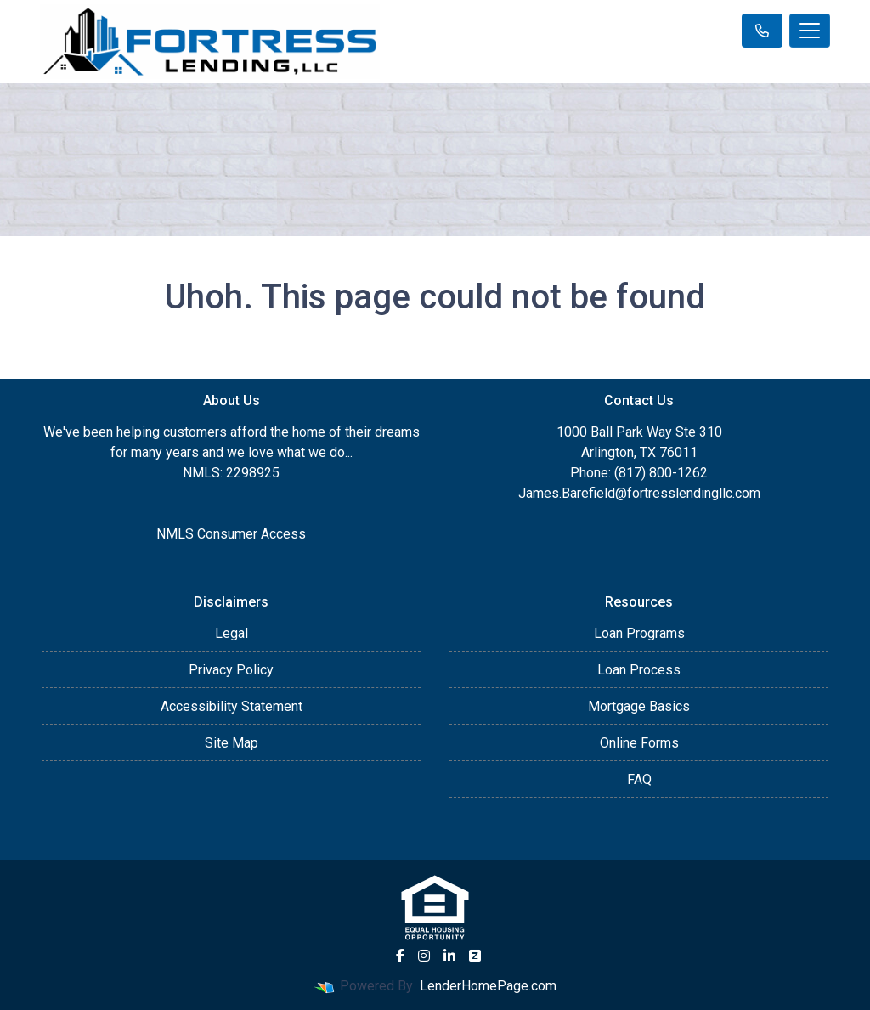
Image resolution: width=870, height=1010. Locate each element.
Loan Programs (639, 633)
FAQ (639, 779)
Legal (231, 633)
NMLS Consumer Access (231, 534)
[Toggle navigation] (809, 31)
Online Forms (639, 743)
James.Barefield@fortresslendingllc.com (639, 493)
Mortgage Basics (639, 706)
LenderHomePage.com (488, 986)
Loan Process (639, 670)
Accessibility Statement (231, 706)
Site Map (231, 743)
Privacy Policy (231, 670)
